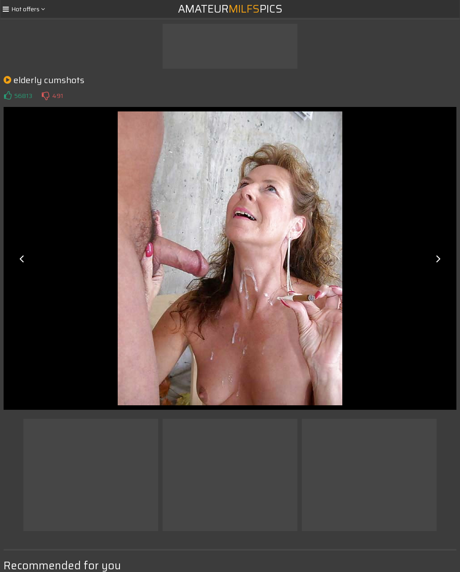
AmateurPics (230, 9)
